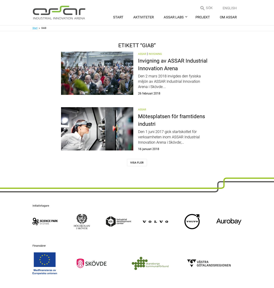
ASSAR (142, 53)
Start (35, 28)
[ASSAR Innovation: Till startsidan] (59, 13)
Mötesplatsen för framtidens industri (169, 132)
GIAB (43, 28)
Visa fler (137, 162)
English (230, 8)
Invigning (155, 53)
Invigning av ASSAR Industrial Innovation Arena (169, 76)
